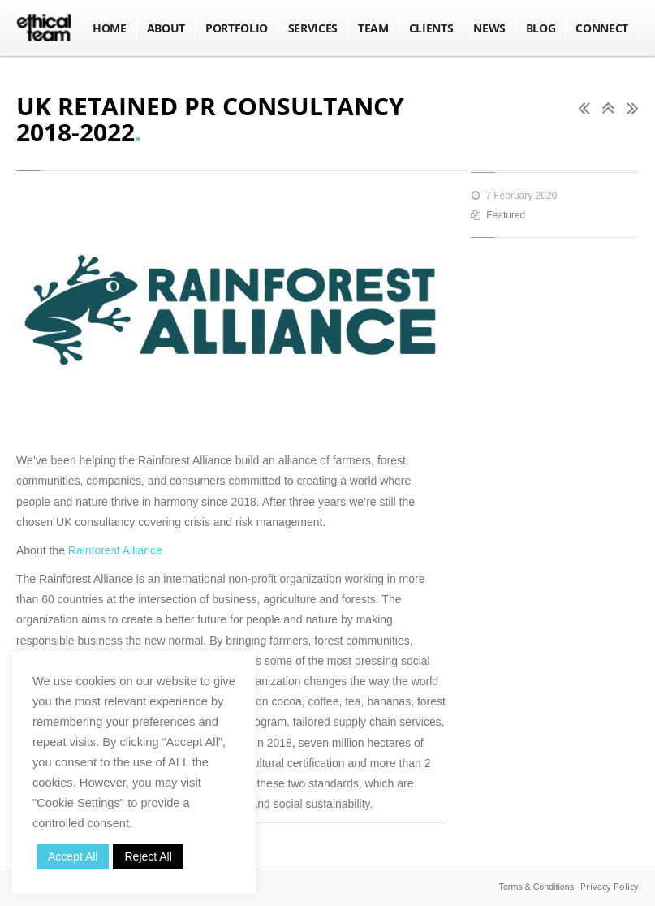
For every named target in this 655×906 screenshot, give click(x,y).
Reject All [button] (147, 856)
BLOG (541, 28)
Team (373, 28)
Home (110, 28)
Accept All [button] (72, 856)
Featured (505, 215)
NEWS (489, 28)
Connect (601, 28)
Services (313, 28)
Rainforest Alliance (117, 550)
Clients (431, 28)
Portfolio (236, 28)
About (166, 28)
